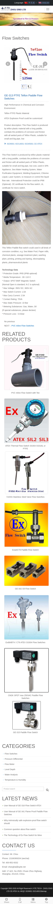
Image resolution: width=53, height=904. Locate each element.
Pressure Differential (14, 759)
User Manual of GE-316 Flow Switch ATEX (22, 805)
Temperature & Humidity (15, 780)
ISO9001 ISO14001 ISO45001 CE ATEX (23, 144)
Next (45, 64)
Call (20, 900)
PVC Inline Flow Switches (22, 326)
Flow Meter (9, 764)
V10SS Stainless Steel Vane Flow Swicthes (26, 497)
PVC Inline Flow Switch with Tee (25, 393)
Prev (8, 64)
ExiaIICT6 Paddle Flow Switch (25, 550)
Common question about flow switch (20, 829)
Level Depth (10, 769)
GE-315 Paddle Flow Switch (25, 732)
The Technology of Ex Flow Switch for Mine (23, 835)
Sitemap (43, 891)
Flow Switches (11, 754)
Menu (33, 900)
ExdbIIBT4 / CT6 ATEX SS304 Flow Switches (25, 642)
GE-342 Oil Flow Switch (25, 589)
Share (6, 900)
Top (46, 900)
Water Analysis (11, 774)
